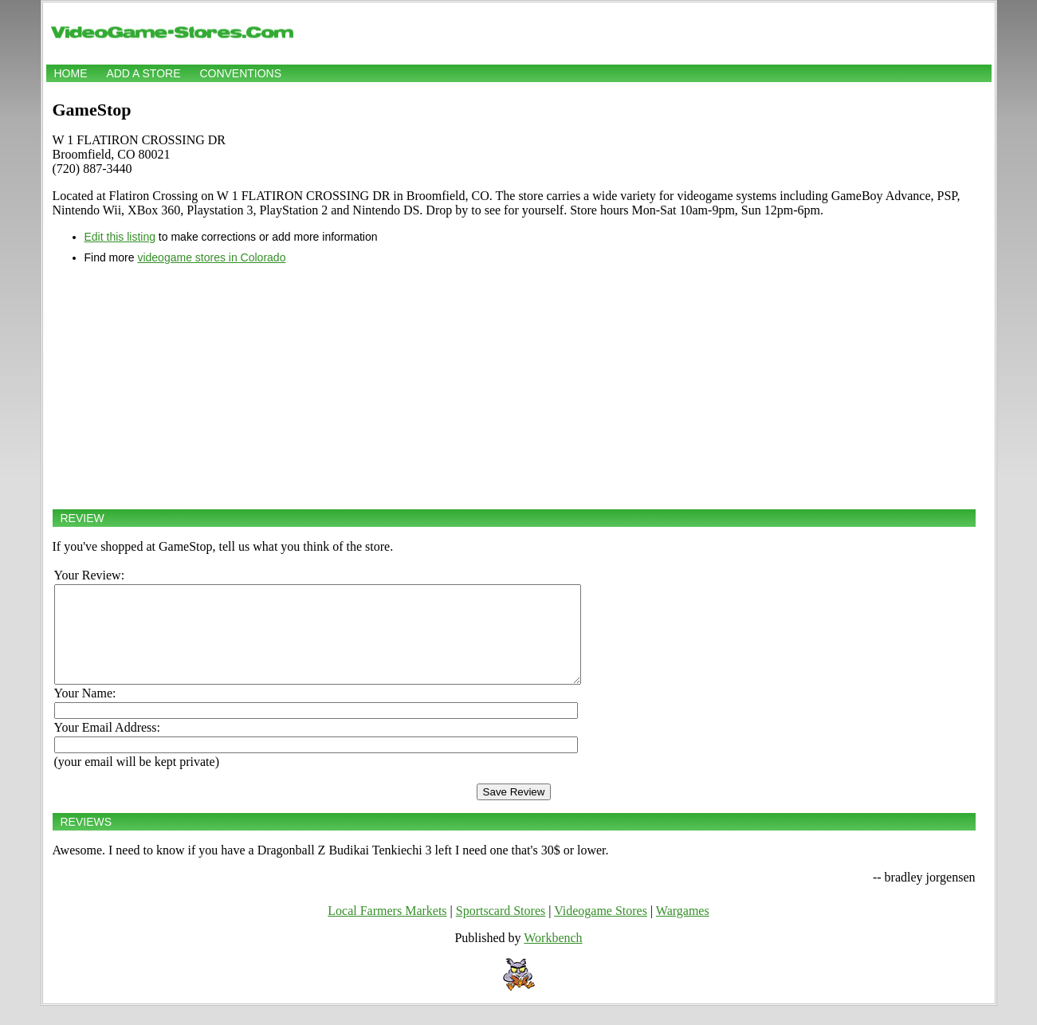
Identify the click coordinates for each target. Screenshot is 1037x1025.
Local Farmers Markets (387, 930)
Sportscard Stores (500, 930)
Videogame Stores (600, 930)
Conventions (240, 73)
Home (71, 73)
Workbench (553, 957)
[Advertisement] (514, 386)
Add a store (143, 73)
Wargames (682, 930)
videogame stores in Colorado (211, 257)
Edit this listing (119, 236)
